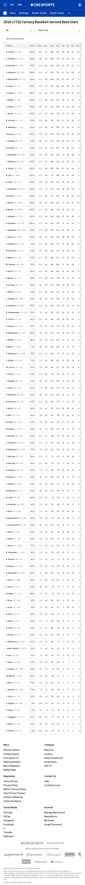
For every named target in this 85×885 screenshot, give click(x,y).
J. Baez (9, 532)
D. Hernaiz (10, 559)
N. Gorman (10, 285)
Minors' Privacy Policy (15, 789)
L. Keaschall (11, 154)
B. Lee (8, 175)
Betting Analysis (12, 762)
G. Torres (10, 319)
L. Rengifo (10, 381)
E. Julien (9, 388)
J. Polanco (10, 669)
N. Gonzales (11, 250)
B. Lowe (9, 86)
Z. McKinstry (11, 641)
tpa (52, 46)
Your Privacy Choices (14, 793)
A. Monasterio (12, 518)
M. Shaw (9, 422)
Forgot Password (53, 824)
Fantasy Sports (11, 754)
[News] (12, 13)
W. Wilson (10, 676)
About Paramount (53, 758)
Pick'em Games (12, 750)
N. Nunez (9, 209)
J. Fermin (10, 634)
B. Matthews (11, 449)
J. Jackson (10, 298)
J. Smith (9, 538)
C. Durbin (10, 360)
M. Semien (10, 264)
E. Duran (9, 278)
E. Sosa (9, 586)
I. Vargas (9, 100)
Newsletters (50, 816)
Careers (48, 754)
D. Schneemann (12, 312)
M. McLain (10, 148)
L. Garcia (9, 237)
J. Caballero (11, 189)
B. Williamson (12, 333)
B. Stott (9, 182)
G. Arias (9, 724)
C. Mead (9, 292)
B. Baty (9, 346)
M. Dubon (10, 196)
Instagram (9, 820)
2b (77, 46)
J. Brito (9, 682)
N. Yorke (9, 628)
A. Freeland (11, 504)
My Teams (49, 820)
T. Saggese (11, 717)
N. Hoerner (10, 65)
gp (45, 46)
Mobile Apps (10, 769)
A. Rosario (10, 436)
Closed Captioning (13, 797)
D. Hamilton (11, 394)
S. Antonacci (11, 353)
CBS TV (48, 765)
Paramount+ (50, 762)
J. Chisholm (11, 161)
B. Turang (10, 52)
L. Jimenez (10, 689)
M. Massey (10, 490)
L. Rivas (9, 600)
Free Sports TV (11, 758)
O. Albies (10, 106)
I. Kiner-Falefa (12, 648)
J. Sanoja (10, 484)
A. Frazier (10, 566)
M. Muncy (10, 477)
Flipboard (8, 836)
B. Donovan (11, 401)
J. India (9, 621)
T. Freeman (10, 442)
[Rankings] (23, 13)
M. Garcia (10, 134)
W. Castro (10, 367)
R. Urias (9, 614)
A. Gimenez (11, 223)
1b (72, 46)
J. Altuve (10, 202)
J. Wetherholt (12, 79)
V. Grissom (10, 463)
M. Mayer (10, 429)
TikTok (7, 816)
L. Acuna (9, 545)
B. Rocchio (10, 120)
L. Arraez (10, 113)
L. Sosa (9, 607)
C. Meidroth (11, 230)
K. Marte (9, 257)
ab (57, 46)
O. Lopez (10, 93)
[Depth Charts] (57, 13)
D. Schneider (11, 552)
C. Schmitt (10, 141)
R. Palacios (10, 470)
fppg (39, 46)
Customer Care (52, 785)
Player (9, 46)
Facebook (9, 824)
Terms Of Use (11, 781)
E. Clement (10, 244)
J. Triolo (9, 696)
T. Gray (9, 580)
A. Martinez (11, 127)
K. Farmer (10, 730)
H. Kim (8, 415)
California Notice (12, 801)
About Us (49, 750)
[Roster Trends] (39, 13)
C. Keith (9, 408)
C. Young (9, 168)
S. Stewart (10, 58)
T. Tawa (9, 662)
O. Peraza (10, 326)
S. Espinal (10, 703)
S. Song (9, 710)
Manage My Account (54, 812)
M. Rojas (9, 593)
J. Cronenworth (12, 525)
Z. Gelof (9, 374)
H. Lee (8, 655)
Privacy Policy (11, 785)
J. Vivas (9, 511)
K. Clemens (11, 305)
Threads (8, 832)
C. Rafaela (10, 216)
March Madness (12, 765)
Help (46, 781)
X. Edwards (11, 72)
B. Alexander (11, 573)
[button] (69, 13)
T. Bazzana (10, 456)
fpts (32, 46)
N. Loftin (9, 497)
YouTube (8, 812)
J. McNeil (10, 340)
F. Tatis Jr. (10, 271)
